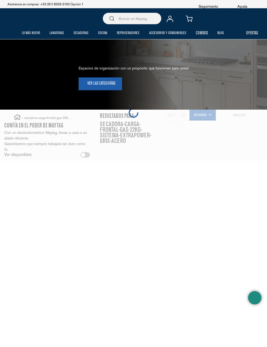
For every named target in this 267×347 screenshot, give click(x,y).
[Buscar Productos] (112, 18)
